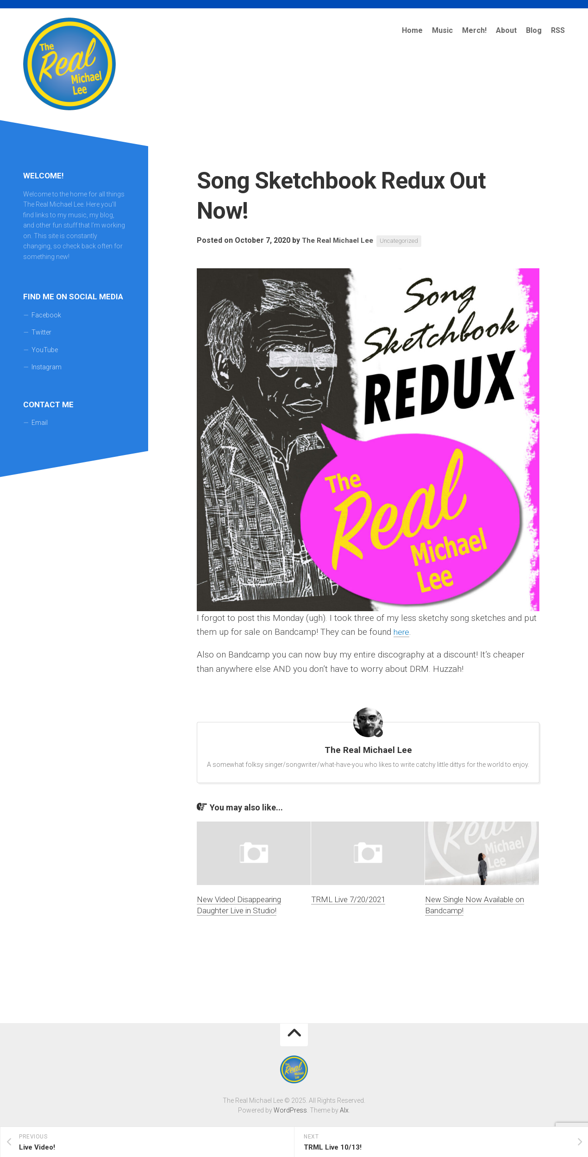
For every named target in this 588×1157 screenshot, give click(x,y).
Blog (534, 30)
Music (442, 30)
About (506, 30)
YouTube (44, 350)
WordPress (290, 1110)
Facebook (46, 315)
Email (39, 422)
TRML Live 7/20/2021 (348, 899)
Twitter (41, 332)
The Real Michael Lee (339, 240)
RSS (558, 30)
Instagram (46, 367)
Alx (344, 1110)
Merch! (474, 30)
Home (412, 30)
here (402, 631)
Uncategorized (405, 241)
